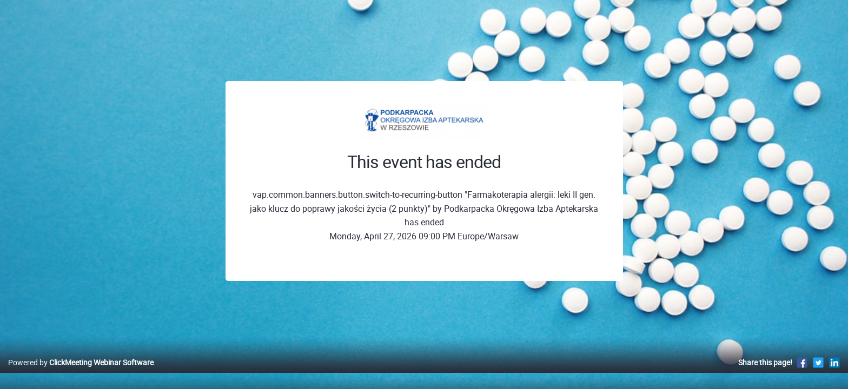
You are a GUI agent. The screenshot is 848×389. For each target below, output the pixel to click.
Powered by (81, 373)
